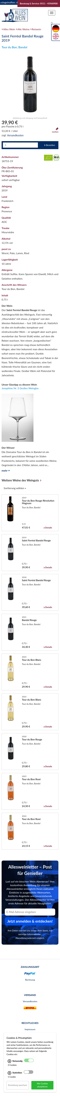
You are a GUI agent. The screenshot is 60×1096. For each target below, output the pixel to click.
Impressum (30, 1029)
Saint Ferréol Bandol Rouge (36, 540)
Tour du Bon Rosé (31, 779)
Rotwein (36, 29)
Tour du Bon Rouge (32, 739)
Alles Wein (9, 29)
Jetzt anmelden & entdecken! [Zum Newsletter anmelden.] (30, 921)
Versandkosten (15, 135)
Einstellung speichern (17, 1085)
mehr (5, 470)
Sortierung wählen (15, 488)
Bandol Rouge (29, 620)
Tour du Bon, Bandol (14, 47)
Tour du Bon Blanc (31, 659)
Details (48, 527)
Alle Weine (23, 29)
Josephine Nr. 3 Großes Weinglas (20, 388)
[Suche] (51, 23)
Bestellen (50, 145)
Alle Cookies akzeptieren (42, 1085)
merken (55, 130)
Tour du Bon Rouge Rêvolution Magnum (38, 502)
